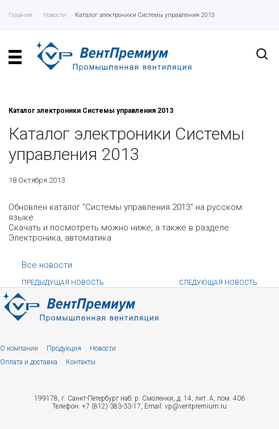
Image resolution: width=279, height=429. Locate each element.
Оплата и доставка (28, 362)
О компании (19, 348)
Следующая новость (218, 283)
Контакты (80, 362)
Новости (103, 348)
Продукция (64, 348)
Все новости (47, 265)
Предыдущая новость (63, 283)
